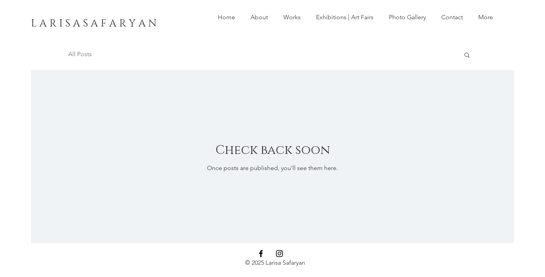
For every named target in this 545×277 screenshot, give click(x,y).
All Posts (80, 54)
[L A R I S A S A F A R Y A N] (93, 24)
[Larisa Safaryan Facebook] (261, 253)
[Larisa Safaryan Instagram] (279, 253)
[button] (292, 17)
